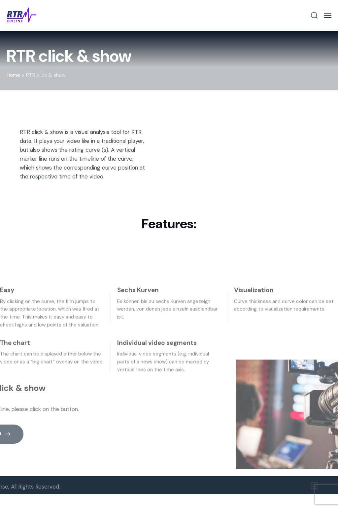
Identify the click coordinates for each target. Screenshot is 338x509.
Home (15, 75)
